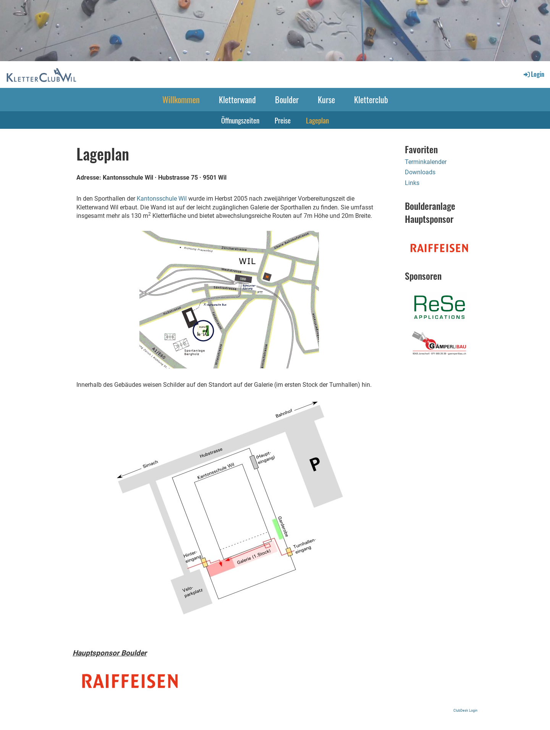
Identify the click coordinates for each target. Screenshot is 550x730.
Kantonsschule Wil (162, 198)
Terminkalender (425, 161)
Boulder (287, 99)
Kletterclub (371, 99)
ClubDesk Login (465, 710)
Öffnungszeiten (240, 120)
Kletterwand (237, 99)
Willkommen (181, 99)
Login (533, 74)
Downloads (420, 172)
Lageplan (317, 120)
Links (412, 183)
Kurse (326, 99)
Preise (283, 120)
